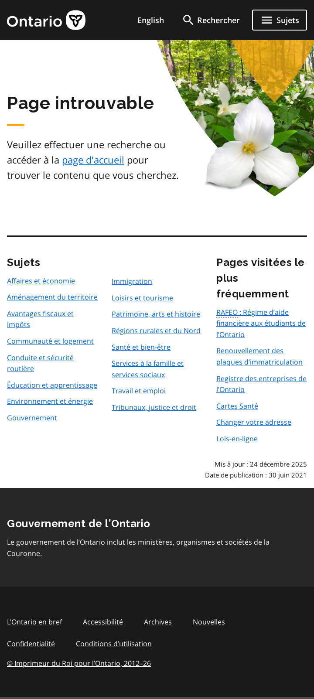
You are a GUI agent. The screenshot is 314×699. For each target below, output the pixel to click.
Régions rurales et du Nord (156, 330)
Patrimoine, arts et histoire (156, 314)
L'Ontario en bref (34, 622)
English (150, 20)
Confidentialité (31, 643)
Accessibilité (103, 622)
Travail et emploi (139, 391)
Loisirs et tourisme (142, 298)
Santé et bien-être (141, 347)
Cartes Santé (237, 406)
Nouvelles (209, 622)
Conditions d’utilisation (114, 643)
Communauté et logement (50, 341)
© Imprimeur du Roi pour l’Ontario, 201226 (79, 663)
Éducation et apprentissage (52, 385)
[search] (210, 20)
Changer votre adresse (253, 422)
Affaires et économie (41, 281)
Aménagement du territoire (52, 297)
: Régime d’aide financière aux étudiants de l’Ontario (261, 323)
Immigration (132, 281)
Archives (158, 622)
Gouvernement (32, 418)
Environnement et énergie (50, 401)
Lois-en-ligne (237, 438)
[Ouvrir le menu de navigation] (279, 20)
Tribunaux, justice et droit (154, 407)
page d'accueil (93, 159)
